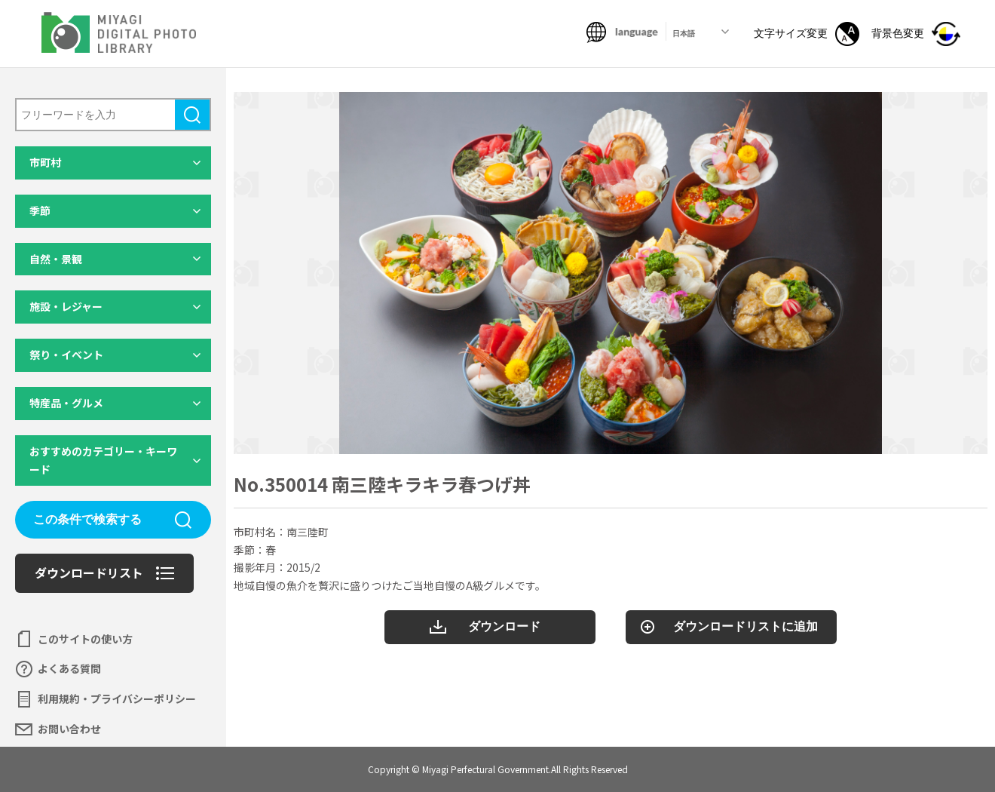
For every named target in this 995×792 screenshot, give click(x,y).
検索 (192, 115)
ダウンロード (504, 626)
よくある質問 (69, 668)
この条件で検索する (87, 519)
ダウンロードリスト (89, 572)
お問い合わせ (69, 728)
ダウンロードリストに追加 (745, 626)
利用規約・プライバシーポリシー (117, 698)
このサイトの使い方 (85, 638)
